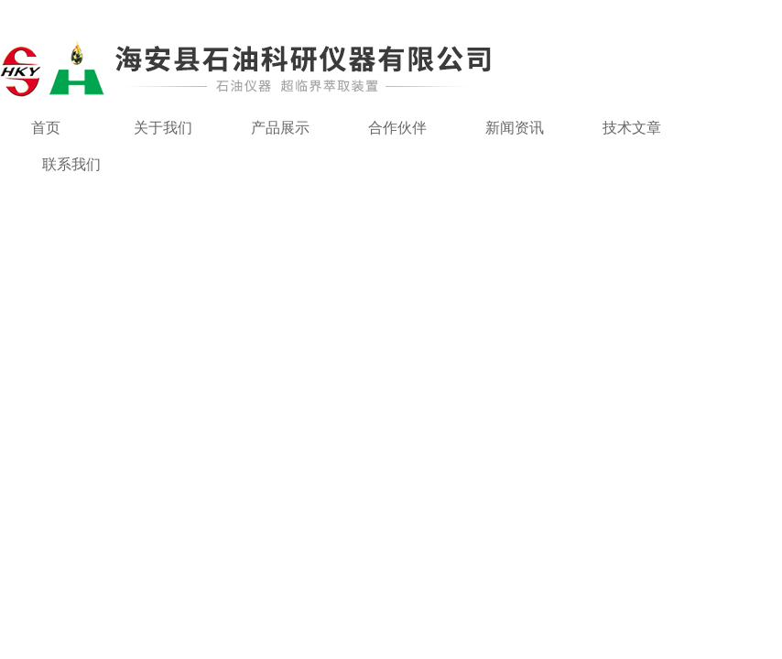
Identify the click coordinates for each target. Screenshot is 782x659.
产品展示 (280, 127)
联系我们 (71, 164)
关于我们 (163, 127)
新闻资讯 (514, 127)
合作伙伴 (397, 127)
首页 (45, 127)
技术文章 (632, 127)
